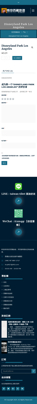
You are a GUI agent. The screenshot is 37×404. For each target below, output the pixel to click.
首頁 (4, 282)
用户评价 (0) (8, 71)
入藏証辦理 (7, 290)
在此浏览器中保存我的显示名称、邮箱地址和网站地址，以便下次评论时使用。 (18, 157)
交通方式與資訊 (8, 297)
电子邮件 (4, 141)
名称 (3, 128)
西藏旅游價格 (7, 305)
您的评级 (4, 95)
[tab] (7, 71)
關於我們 (6, 308)
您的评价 (4, 103)
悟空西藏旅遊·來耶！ (15, 342)
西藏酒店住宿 (7, 301)
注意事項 (6, 286)
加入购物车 (17, 58)
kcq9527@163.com (12, 264)
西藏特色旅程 (7, 293)
